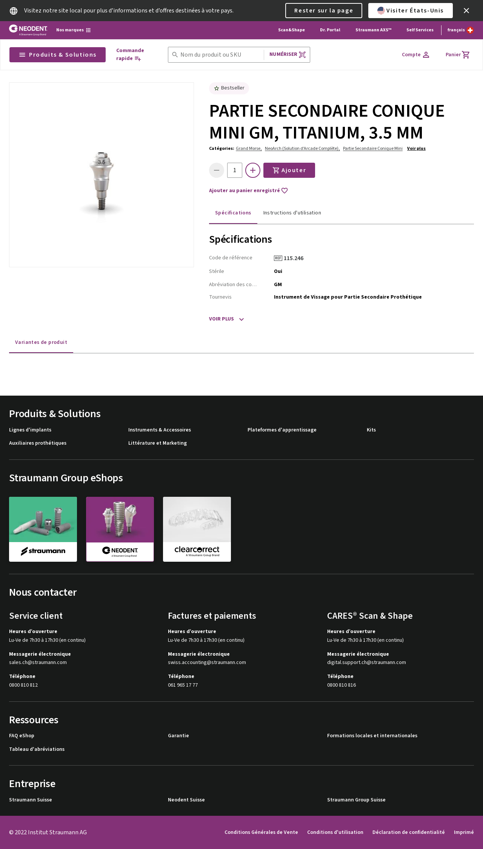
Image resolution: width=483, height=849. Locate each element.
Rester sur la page (323, 10)
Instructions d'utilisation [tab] (292, 213)
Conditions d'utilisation (335, 832)
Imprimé (464, 832)
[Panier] (458, 54)
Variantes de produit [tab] (41, 342)
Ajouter (289, 170)
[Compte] (416, 54)
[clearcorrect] (197, 529)
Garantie (178, 736)
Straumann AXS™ (373, 30)
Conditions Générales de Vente (261, 832)
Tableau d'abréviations (37, 749)
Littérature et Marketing (157, 443)
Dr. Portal (330, 30)
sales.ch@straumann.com (38, 662)
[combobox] (220, 55)
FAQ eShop (21, 736)
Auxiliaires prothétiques (37, 443)
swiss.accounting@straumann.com (207, 662)
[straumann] (43, 529)
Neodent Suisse (186, 800)
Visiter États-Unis (410, 10)
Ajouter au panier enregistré (248, 190)
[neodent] (120, 529)
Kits (371, 430)
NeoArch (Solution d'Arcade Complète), (302, 148)
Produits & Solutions (57, 55)
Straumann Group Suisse (356, 800)
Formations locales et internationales (372, 736)
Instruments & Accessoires (159, 430)
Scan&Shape (291, 30)
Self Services (420, 30)
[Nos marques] (73, 30)
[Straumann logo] (28, 30)
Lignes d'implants (30, 430)
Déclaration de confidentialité (408, 832)
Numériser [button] (287, 55)
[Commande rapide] (135, 55)
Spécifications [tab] (233, 213)
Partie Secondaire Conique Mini (373, 148)
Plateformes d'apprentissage (282, 430)
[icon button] (466, 10)
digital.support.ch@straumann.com (366, 662)
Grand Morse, (249, 148)
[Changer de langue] (461, 30)
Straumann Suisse (30, 800)
